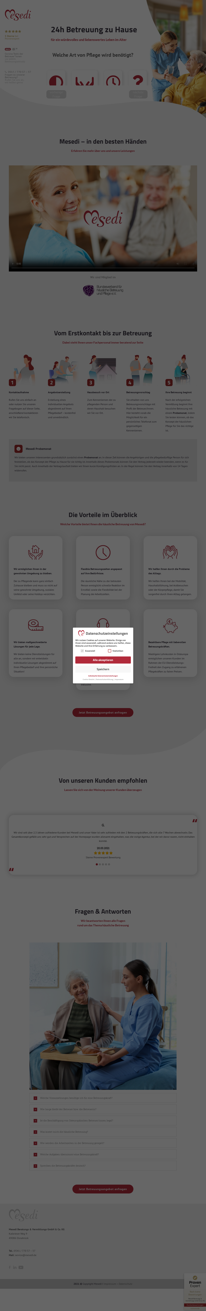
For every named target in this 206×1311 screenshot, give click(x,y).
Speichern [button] (103, 669)
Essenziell (88, 650)
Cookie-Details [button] (88, 679)
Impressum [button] (119, 679)
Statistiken (115, 650)
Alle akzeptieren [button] (103, 660)
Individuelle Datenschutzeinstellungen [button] (103, 676)
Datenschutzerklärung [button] (104, 679)
